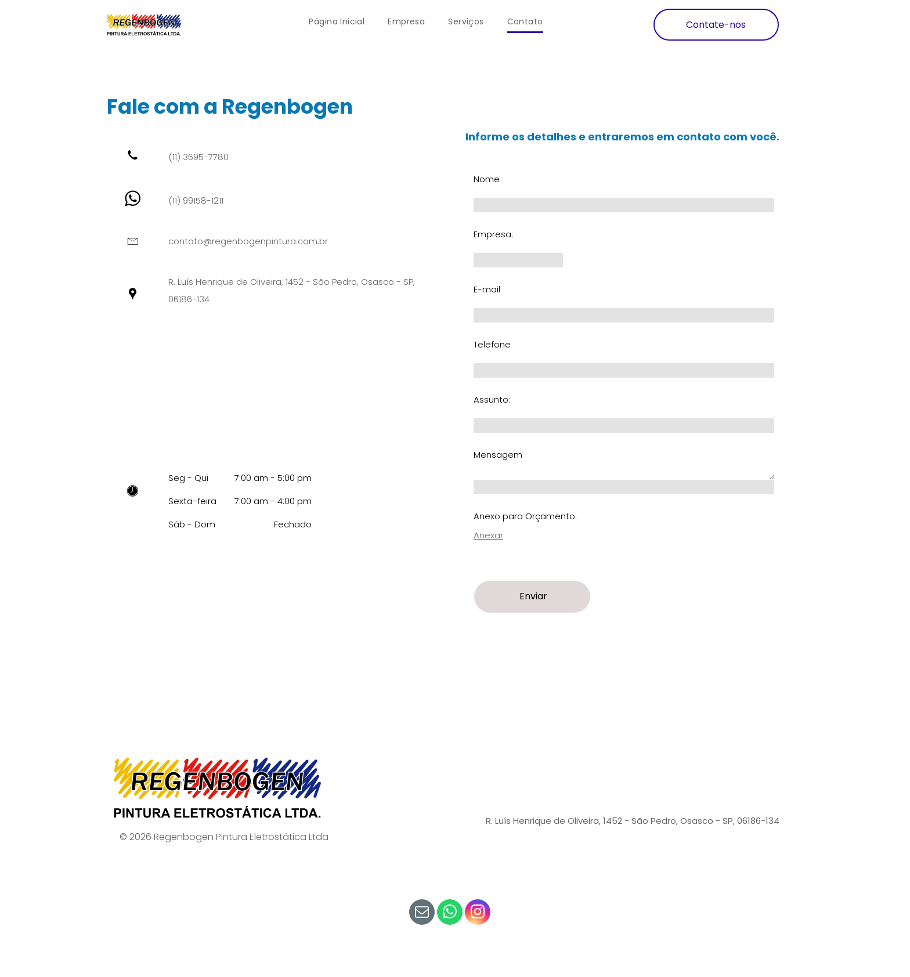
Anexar (488, 535)
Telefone (492, 344)
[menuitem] (336, 21)
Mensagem (498, 454)
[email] (422, 913)
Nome (487, 179)
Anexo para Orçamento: (525, 516)
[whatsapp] (450, 913)
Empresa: (493, 234)
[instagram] (477, 913)
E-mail (487, 289)
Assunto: (492, 399)
